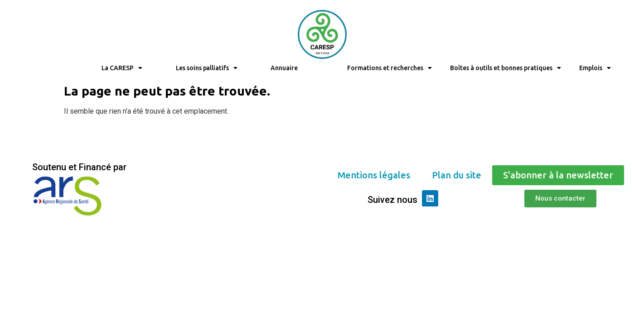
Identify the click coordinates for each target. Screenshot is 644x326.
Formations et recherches (389, 68)
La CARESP (122, 68)
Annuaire (284, 68)
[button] (374, 175)
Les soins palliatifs (206, 68)
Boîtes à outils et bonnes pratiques (505, 68)
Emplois (595, 68)
